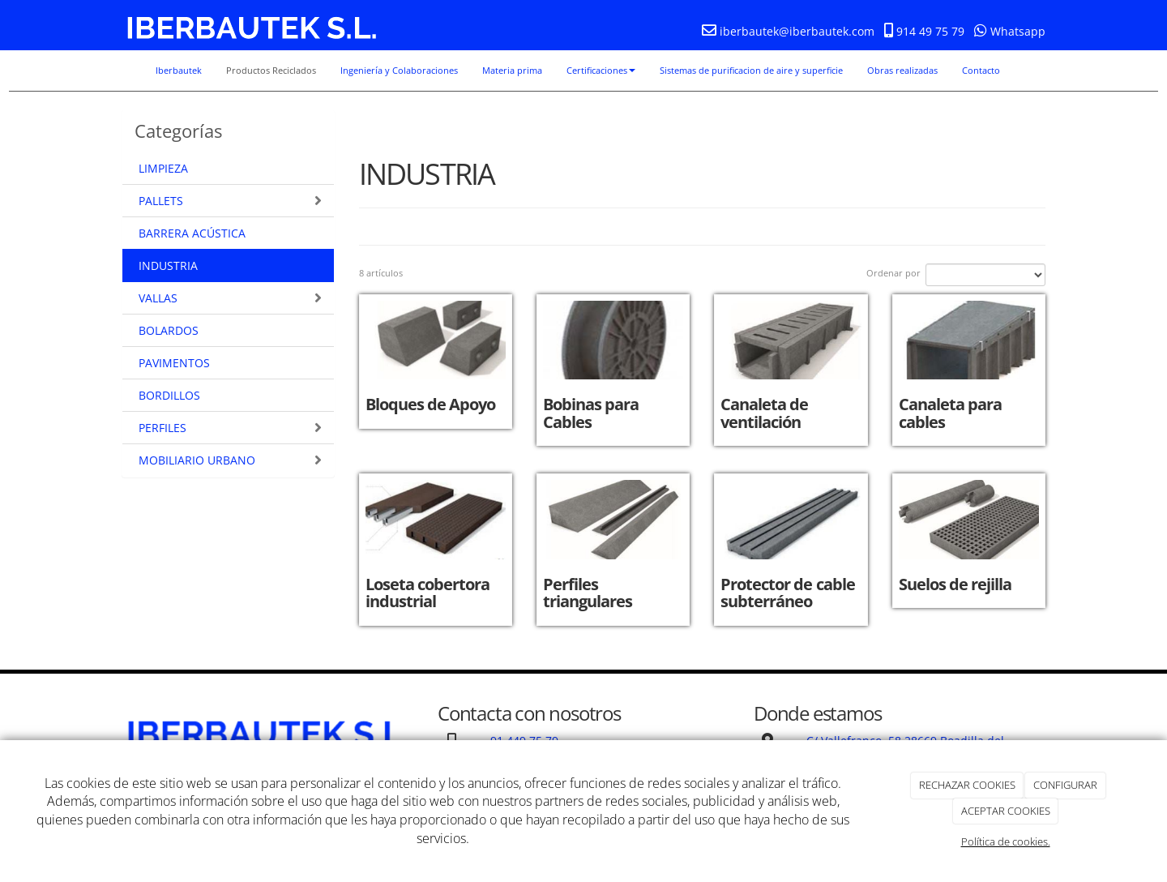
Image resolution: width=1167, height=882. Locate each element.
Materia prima (512, 70)
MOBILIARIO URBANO (230, 460)
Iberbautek (179, 70)
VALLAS (230, 298)
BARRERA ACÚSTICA (192, 233)
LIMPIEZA (163, 168)
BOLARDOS (169, 330)
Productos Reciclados (271, 70)
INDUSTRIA (168, 265)
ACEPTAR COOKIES (1005, 810)
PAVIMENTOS (174, 362)
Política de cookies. (1005, 841)
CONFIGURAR (1065, 784)
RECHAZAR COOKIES (967, 784)
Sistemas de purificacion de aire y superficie (751, 70)
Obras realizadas (902, 70)
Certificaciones (600, 70)
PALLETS (230, 200)
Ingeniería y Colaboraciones (399, 70)
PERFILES (230, 427)
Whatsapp (1009, 31)
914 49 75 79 (928, 31)
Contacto (981, 70)
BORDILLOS (169, 395)
